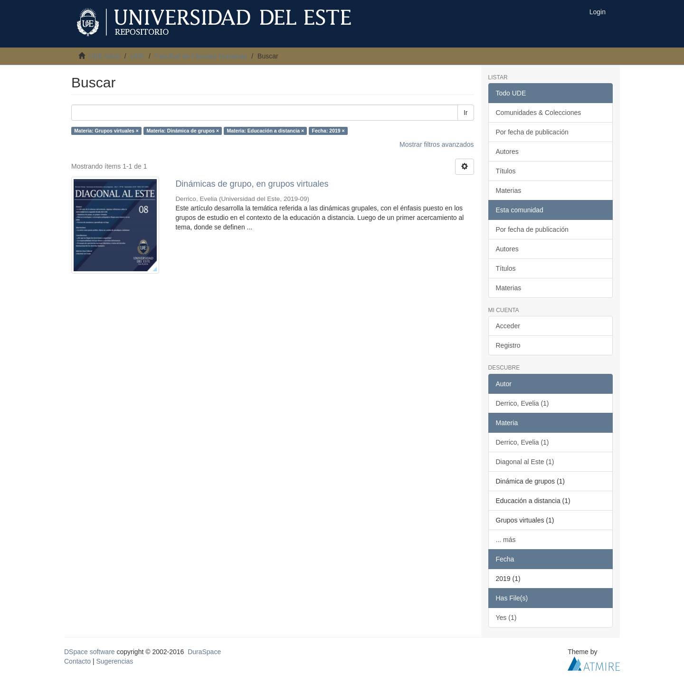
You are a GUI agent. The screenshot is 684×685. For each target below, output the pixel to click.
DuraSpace (204, 652)
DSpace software (89, 652)
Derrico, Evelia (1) (522, 403)
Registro (508, 345)
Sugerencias (114, 661)
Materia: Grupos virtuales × (106, 130)
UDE (138, 56)
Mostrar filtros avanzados (436, 144)
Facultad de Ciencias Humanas (201, 56)
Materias (509, 190)
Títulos (506, 171)
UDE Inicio (104, 56)
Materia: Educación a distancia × (265, 130)
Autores (507, 151)
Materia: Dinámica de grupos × (182, 130)
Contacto (77, 661)
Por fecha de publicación (532, 132)
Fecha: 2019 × (328, 130)
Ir (466, 112)
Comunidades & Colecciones (538, 112)
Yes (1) (506, 617)
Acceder (508, 326)
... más (506, 539)
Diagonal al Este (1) (525, 462)
